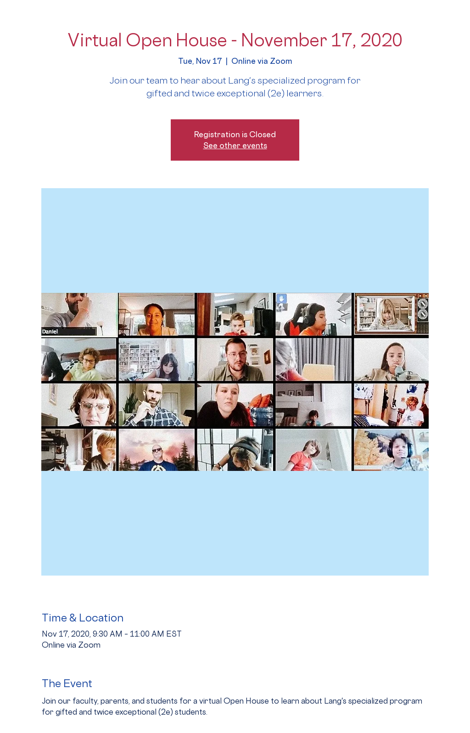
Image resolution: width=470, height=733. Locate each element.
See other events (235, 145)
